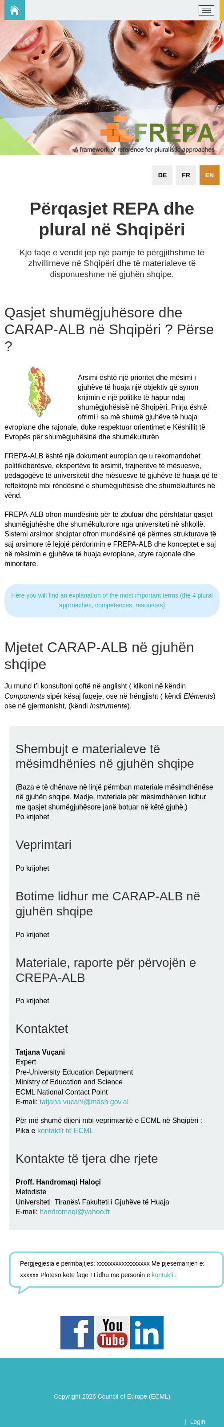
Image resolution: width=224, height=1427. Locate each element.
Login (197, 1421)
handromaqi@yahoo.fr (75, 1212)
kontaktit (163, 1274)
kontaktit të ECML (65, 1130)
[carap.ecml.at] (18, 10)
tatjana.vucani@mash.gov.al (84, 1102)
